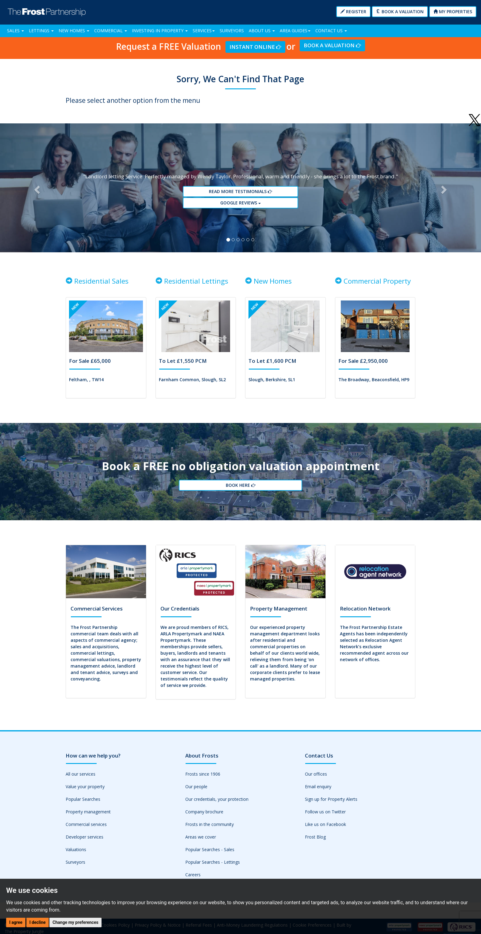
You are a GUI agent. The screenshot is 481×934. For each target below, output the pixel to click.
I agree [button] (15, 922)
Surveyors (232, 30)
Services (204, 30)
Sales (15, 30)
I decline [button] (37, 922)
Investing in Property (160, 30)
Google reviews (240, 205)
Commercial (110, 30)
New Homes (74, 30)
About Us (262, 30)
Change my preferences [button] (75, 922)
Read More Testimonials (240, 194)
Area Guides (295, 30)
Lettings (41, 30)
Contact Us (331, 30)
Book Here (240, 491)
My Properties (452, 11)
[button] (36, 190)
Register (353, 11)
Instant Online (255, 46)
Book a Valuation (400, 11)
